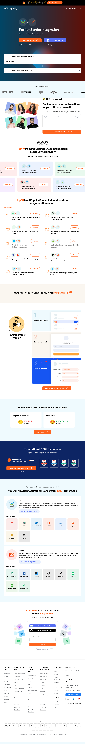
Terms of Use (45, 649)
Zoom (29, 706)
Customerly (7, 709)
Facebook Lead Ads (19, 673)
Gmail (29, 681)
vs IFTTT (56, 707)
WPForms (42, 698)
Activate (17, 169)
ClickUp (30, 687)
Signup (56, 690)
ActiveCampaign (18, 676)
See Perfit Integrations (29, 511)
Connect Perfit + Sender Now (56, 388)
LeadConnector (18, 679)
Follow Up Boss (6, 677)
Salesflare (6, 696)
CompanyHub (7, 687)
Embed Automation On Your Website (73, 674)
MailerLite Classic (19, 701)
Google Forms (43, 679)
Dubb (5, 706)
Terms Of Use (62, 734)
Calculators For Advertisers (73, 690)
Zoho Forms (43, 707)
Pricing (56, 674)
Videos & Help (58, 687)
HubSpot (16, 682)
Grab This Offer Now (55, 3)
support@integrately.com (73, 703)
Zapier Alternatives (57, 678)
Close (5, 690)
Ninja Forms (43, 701)
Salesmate (7, 699)
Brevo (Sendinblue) (19, 688)
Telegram (30, 709)
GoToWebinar (18, 691)
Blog (55, 671)
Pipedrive (6, 693)
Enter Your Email (34, 637)
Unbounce (42, 691)
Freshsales (7, 684)
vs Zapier (57, 701)
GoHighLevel (17, 685)
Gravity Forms (43, 676)
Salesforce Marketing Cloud (18, 708)
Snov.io (5, 702)
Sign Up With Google (55, 40)
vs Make (56, 704)
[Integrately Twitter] (68, 698)
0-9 (6, 725)
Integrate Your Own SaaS (72, 671)
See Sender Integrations (30, 562)
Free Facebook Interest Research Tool (71, 686)
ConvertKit (17, 704)
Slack (29, 693)
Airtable (30, 703)
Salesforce (7, 673)
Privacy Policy (53, 734)
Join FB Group (73, 694)
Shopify (30, 684)
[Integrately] (10, 8)
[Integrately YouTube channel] (78, 698)
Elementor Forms (44, 673)
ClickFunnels (17, 698)
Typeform (42, 685)
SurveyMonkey (44, 695)
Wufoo (41, 688)
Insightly (6, 681)
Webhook (30, 678)
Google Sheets (32, 675)
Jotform (42, 682)
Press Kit (56, 693)
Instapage (42, 704)
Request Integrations (57, 683)
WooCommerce (32, 690)
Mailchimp (17, 695)
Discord (30, 700)
